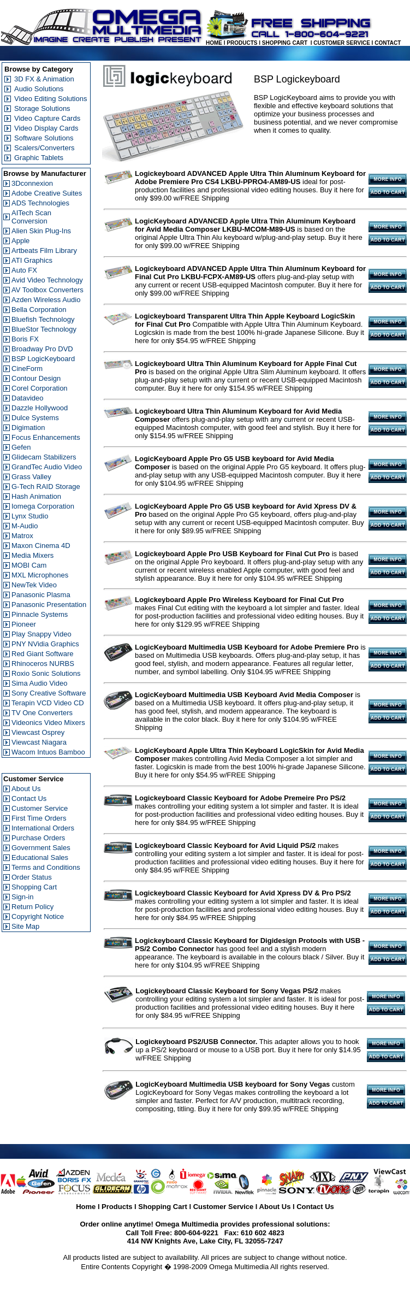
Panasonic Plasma (40, 595)
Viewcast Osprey (37, 732)
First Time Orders (38, 818)
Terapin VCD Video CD (47, 703)
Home (86, 1206)
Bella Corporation (38, 309)
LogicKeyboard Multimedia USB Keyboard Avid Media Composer (244, 695)
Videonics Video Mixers (48, 722)
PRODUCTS (242, 43)
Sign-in (22, 897)
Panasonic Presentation (48, 604)
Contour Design (36, 378)
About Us (25, 789)
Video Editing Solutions (50, 99)
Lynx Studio (29, 516)
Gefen (21, 447)
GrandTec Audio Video (46, 467)
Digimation (28, 427)
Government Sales (40, 848)
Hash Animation (36, 496)
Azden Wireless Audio (45, 300)
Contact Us (28, 798)
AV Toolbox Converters (47, 290)
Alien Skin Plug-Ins (41, 231)
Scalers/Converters (44, 148)
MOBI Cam (28, 565)
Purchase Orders (38, 838)
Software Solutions (43, 138)
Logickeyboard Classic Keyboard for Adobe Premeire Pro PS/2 (240, 798)
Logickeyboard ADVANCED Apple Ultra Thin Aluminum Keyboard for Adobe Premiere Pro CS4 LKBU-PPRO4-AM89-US (250, 177)
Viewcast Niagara (39, 742)
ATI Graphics (31, 260)
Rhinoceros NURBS (42, 663)
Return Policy (32, 907)
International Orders (42, 828)
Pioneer (23, 624)
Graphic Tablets (38, 158)
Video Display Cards (46, 128)
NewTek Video (34, 585)
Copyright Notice (37, 916)
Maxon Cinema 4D (40, 545)
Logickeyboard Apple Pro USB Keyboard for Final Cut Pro (232, 554)
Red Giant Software (42, 654)
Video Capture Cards (47, 118)
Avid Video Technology (47, 280)
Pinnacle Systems (39, 614)
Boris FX (25, 339)
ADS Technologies (40, 203)
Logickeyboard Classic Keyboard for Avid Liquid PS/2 (225, 845)
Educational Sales (39, 857)
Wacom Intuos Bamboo (48, 752)
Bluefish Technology (42, 319)
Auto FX (24, 270)
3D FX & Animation (44, 79)
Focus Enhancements (45, 437)
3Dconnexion (32, 183)
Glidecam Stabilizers (43, 457)
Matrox (22, 536)
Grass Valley (31, 477)
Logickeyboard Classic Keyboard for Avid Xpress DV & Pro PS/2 (243, 893)
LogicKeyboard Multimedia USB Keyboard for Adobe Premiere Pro (247, 647)
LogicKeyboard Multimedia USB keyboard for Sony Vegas (232, 1084)
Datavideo (27, 398)
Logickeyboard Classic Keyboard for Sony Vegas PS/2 (226, 991)
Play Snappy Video (41, 634)
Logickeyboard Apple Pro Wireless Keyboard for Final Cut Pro (239, 600)
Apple (20, 241)
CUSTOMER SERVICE (341, 43)
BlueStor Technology (43, 329)
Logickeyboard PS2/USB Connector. (196, 1041)
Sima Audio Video (39, 683)
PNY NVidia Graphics (45, 644)
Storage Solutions (42, 108)
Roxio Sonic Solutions (45, 673)
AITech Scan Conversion (31, 217)
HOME (214, 43)
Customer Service (39, 808)
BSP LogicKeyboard (43, 359)
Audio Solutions (38, 89)
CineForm (27, 368)
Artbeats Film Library (44, 250)
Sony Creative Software (48, 693)
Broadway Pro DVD (42, 349)
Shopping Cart (34, 887)
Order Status (31, 877)
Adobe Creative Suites (46, 193)
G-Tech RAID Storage (45, 486)
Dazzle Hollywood (39, 408)
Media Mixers (32, 555)
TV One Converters (42, 713)
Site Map (25, 926)
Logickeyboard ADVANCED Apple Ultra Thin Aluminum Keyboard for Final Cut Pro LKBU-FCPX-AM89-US (250, 272)
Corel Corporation (39, 388)
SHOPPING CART (284, 43)
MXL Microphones (39, 575)
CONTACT (388, 43)
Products (117, 1206)
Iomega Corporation (42, 506)
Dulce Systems (35, 418)
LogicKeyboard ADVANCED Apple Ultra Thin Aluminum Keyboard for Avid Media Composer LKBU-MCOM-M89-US (245, 225)
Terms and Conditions (45, 867)
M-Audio (24, 526)
